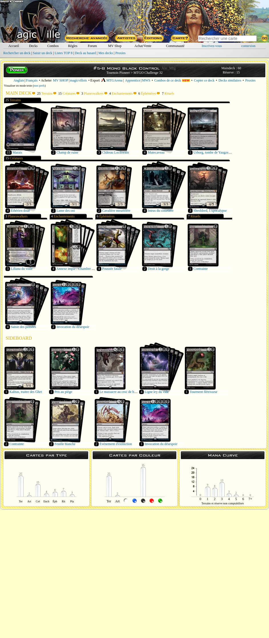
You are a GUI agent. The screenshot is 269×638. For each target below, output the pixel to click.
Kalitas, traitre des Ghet (25, 392)
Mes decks (105, 53)
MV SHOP (60, 80)
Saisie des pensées (23, 327)
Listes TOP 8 (63, 53)
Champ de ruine (67, 152)
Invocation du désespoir (72, 327)
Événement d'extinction (116, 444)
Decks (33, 46)
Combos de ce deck (172, 80)
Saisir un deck (42, 53)
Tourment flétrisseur (203, 392)
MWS (146, 80)
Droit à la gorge (158, 269)
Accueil (13, 46)
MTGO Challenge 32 (148, 73)
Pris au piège (63, 392)
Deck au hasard (85, 53)
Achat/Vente (142, 46)
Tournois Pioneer (118, 73)
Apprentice (132, 80)
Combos (53, 46)
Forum (92, 46)
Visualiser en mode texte (18, 85)
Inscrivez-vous (212, 46)
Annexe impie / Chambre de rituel (79, 269)
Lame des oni (65, 211)
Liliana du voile (22, 269)
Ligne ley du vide (157, 392)
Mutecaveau (156, 152)
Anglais (18, 80)
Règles (72, 46)
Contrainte (200, 269)
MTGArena (111, 80)
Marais (17, 152)
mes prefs (39, 85)
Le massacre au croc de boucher (121, 392)
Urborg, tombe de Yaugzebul (213, 152)
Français (32, 80)
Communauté (175, 46)
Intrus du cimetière (161, 211)
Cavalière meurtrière (116, 211)
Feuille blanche (65, 444)
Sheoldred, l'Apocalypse (210, 211)
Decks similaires (230, 80)
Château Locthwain (115, 152)
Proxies (120, 53)
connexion (248, 46)
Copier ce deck (204, 80)
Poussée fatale (112, 269)
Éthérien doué (20, 211)
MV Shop (115, 46)
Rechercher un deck (16, 53)
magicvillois (78, 80)
